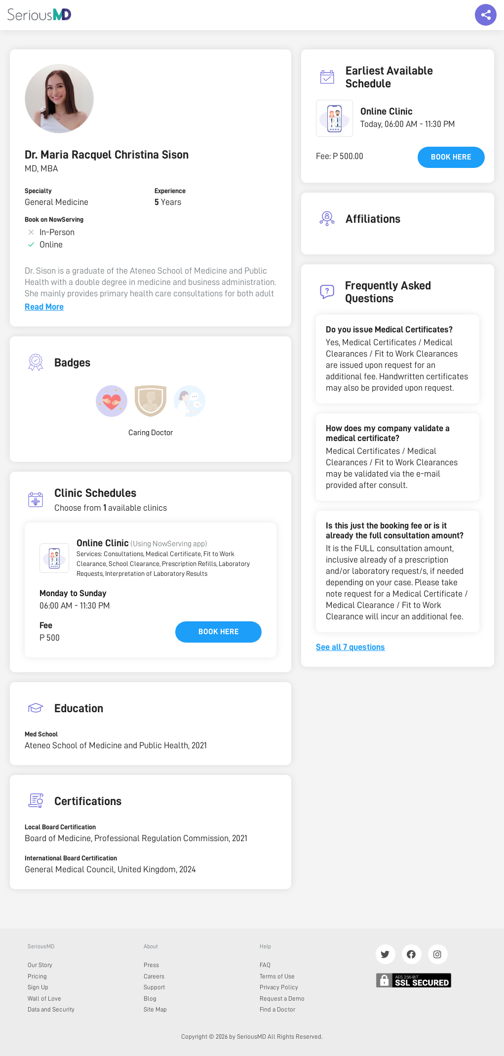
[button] (54, 558)
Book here (218, 632)
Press (151, 965)
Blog (150, 998)
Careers (154, 976)
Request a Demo (282, 998)
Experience (170, 190)
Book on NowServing (54, 219)
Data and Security (51, 1009)
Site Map (155, 1009)
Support (154, 987)
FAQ (265, 965)
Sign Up (38, 987)
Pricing (37, 976)
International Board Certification (71, 857)
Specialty (38, 190)
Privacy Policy (279, 987)
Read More (44, 306)
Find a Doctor (277, 1009)
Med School (41, 734)
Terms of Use (277, 976)
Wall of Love (44, 998)
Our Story (40, 965)
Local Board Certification (60, 826)
